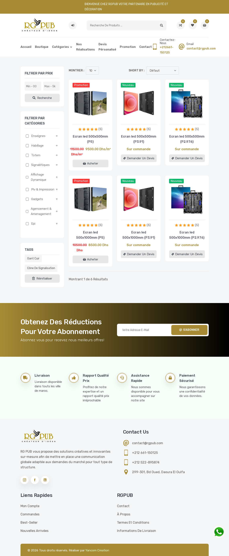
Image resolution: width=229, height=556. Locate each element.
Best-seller (29, 522)
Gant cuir (33, 258)
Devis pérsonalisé (107, 46)
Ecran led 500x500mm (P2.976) (186, 139)
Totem (35, 155)
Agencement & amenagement (41, 211)
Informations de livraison (136, 531)
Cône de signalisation (41, 268)
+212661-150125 (166, 50)
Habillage (37, 145)
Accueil (26, 47)
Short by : (137, 70)
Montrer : (76, 70)
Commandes (30, 514)
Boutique (41, 47)
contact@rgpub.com (201, 48)
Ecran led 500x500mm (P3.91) (138, 139)
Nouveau (128, 85)
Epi (33, 223)
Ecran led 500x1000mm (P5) (90, 234)
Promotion (128, 47)
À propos (123, 514)
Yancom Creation (97, 550)
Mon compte (30, 506)
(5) (100, 129)
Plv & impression (42, 189)
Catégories (60, 47)
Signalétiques (40, 165)
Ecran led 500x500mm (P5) (90, 139)
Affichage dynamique (38, 177)
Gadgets (37, 199)
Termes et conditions (133, 522)
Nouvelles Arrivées (34, 531)
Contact (145, 47)
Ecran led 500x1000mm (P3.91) (138, 234)
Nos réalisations (85, 46)
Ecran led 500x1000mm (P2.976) (186, 234)
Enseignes (38, 136)
